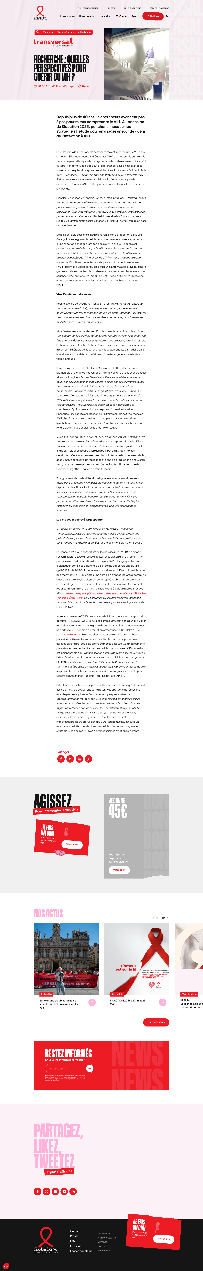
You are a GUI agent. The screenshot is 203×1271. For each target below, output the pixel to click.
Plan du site (104, 1251)
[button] (6, 1266)
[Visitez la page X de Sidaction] (46, 1191)
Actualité (46, 994)
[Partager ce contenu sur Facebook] (61, 759)
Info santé (76, 1246)
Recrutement (104, 1234)
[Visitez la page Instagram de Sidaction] (55, 1191)
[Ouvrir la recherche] (167, 16)
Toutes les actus (156, 1022)
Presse (111, 8)
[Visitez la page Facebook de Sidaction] (37, 1191)
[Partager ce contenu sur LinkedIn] (79, 759)
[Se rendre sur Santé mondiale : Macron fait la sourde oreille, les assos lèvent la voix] (92, 1002)
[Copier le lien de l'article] (88, 759)
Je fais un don (47, 830)
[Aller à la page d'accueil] (40, 13)
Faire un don (153, 16)
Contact (75, 1231)
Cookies (102, 1246)
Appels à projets (132, 8)
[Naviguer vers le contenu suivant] (168, 918)
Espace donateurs (159, 8)
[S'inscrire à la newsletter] (89, 1068)
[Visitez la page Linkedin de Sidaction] (73, 1191)
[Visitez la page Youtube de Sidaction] (64, 1191)
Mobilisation (189, 994)
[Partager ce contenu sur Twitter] (70, 759)
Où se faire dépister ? (89, 8)
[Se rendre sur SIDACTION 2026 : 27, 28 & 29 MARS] (162, 1002)
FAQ (72, 1240)
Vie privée (102, 1242)
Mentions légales (107, 1238)
